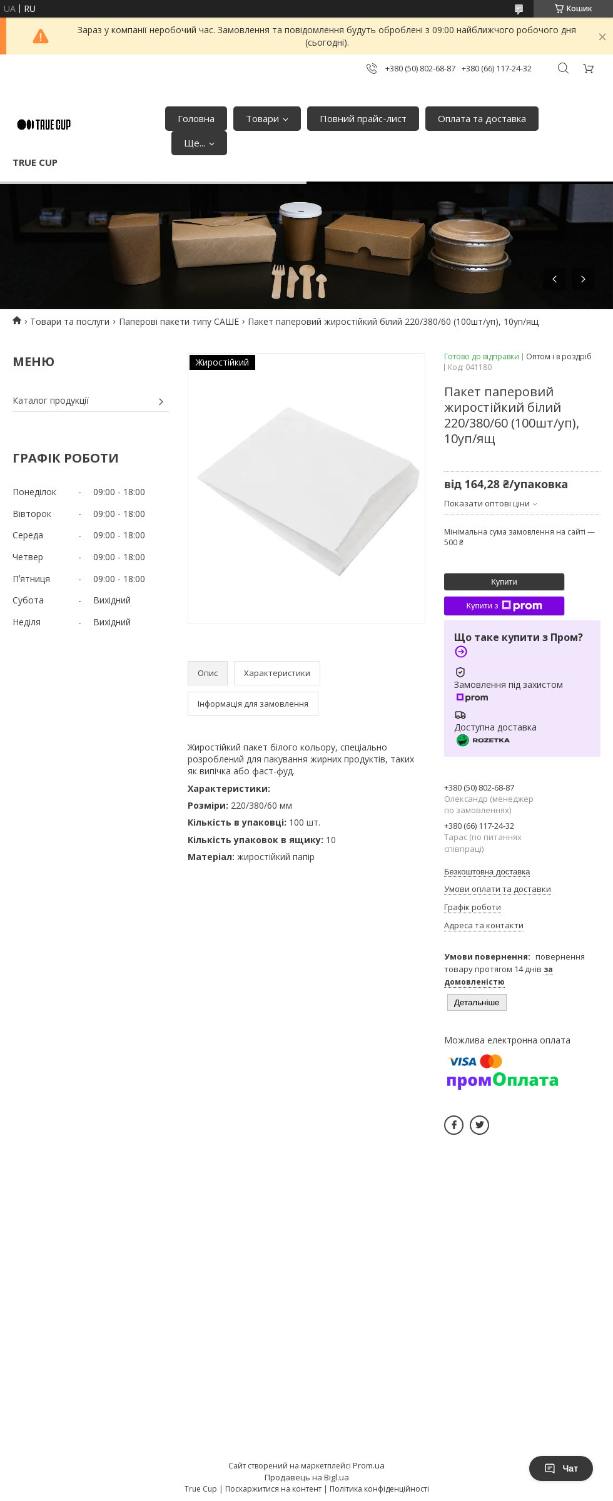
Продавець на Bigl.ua (307, 1477)
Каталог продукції (51, 400)
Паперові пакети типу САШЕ (179, 321)
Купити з (504, 606)
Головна (196, 118)
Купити (504, 582)
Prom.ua (369, 1465)
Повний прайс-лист (363, 118)
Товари (262, 118)
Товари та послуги (69, 321)
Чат (561, 1468)
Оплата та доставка (482, 118)
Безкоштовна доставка (487, 871)
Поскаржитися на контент (273, 1488)
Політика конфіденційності (379, 1488)
